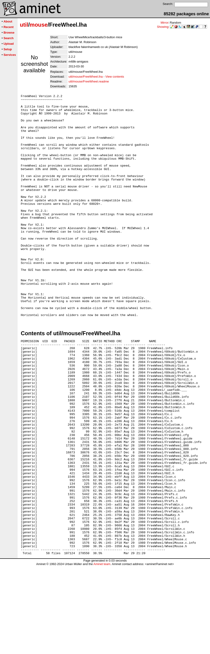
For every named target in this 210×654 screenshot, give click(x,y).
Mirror (165, 22)
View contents (114, 76)
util (24, 25)
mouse (38, 25)
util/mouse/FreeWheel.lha (86, 76)
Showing (163, 26)
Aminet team (101, 652)
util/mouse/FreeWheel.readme (89, 81)
